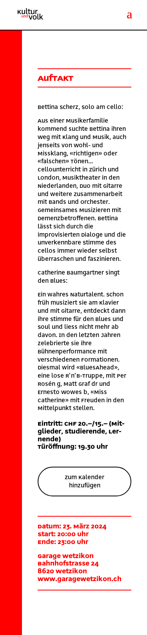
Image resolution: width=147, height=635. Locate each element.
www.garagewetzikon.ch (80, 579)
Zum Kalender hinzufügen (84, 481)
